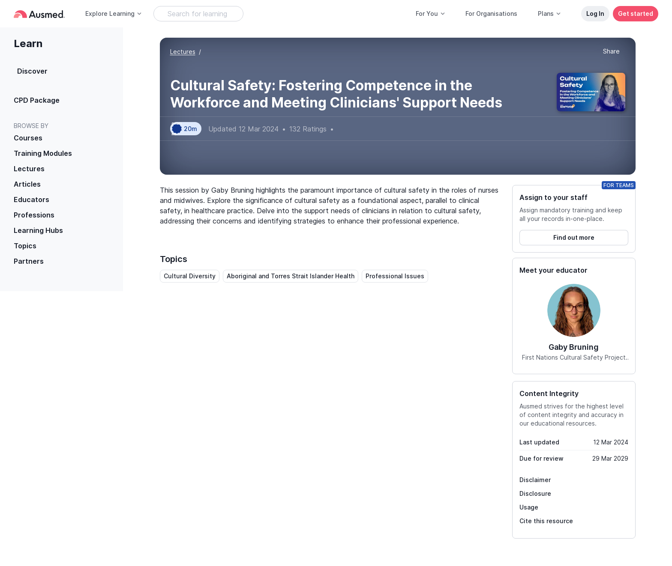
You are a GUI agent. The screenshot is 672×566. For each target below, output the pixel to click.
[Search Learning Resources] (198, 13)
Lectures (29, 168)
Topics (25, 245)
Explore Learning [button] (113, 13)
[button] (611, 52)
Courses (28, 138)
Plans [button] (549, 13)
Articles (27, 184)
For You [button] (431, 13)
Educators (31, 199)
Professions (34, 215)
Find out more (573, 237)
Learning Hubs (38, 230)
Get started (635, 13)
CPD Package (37, 100)
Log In (595, 13)
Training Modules (43, 153)
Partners (29, 261)
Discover (32, 71)
